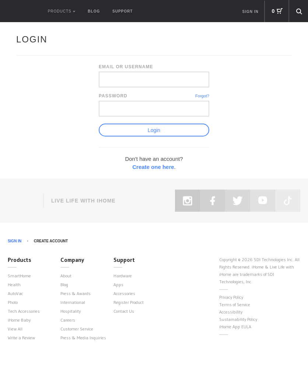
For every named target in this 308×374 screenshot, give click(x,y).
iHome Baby (19, 320)
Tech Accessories (24, 311)
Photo (13, 302)
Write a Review (21, 337)
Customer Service (76, 329)
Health (14, 284)
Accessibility (230, 312)
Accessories (124, 293)
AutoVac (15, 293)
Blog (94, 11)
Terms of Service (234, 304)
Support (122, 11)
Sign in (250, 12)
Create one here (153, 167)
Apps (118, 284)
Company (72, 259)
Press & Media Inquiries (83, 337)
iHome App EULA (235, 326)
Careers (67, 320)
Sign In (14, 241)
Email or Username (126, 66)
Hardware (122, 275)
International (72, 302)
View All (15, 329)
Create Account (51, 241)
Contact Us (123, 311)
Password (113, 95)
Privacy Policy (231, 297)
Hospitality (70, 311)
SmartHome (19, 275)
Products (19, 259)
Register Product (128, 302)
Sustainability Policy (238, 319)
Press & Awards (75, 293)
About (65, 275)
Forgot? (202, 96)
